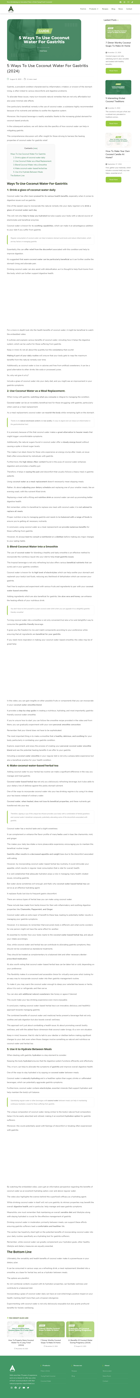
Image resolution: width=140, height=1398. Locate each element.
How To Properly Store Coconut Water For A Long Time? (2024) (21, 1342)
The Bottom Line (17, 175)
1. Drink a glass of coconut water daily (29, 157)
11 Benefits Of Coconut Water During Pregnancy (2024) (80, 1341)
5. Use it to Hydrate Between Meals (28, 172)
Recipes (74, 1371)
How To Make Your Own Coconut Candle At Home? (118, 154)
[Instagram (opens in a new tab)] (125, 2)
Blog (73, 1376)
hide (35, 148)
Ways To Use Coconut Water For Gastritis (28, 154)
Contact (105, 1381)
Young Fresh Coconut (48, 1376)
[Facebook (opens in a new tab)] (121, 2)
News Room (107, 1376)
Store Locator (107, 1371)
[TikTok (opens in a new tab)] (132, 2)
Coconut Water (46, 1381)
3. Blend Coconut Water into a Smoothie (30, 165)
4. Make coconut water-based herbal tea (30, 168)
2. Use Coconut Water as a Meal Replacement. (32, 161)
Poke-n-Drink (45, 1371)
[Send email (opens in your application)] (129, 2)
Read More (113, 71)
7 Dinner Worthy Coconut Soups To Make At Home (50, 1341)
